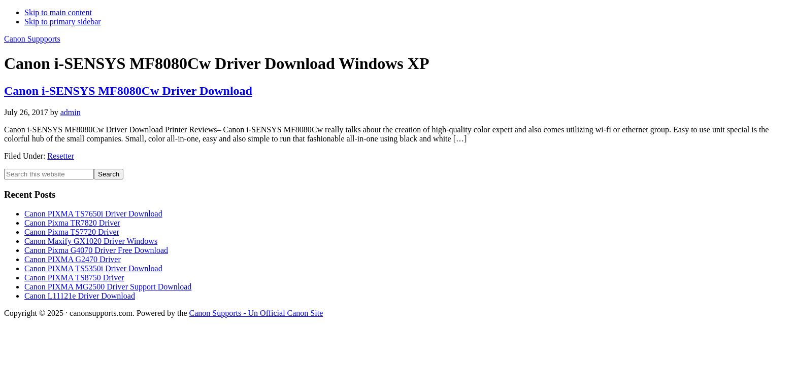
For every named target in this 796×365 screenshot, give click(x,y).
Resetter (60, 156)
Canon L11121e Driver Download (79, 295)
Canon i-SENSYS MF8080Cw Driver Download (128, 90)
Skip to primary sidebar (62, 21)
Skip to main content (58, 12)
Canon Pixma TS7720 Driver (71, 232)
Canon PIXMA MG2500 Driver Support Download (107, 286)
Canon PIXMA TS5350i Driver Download (93, 268)
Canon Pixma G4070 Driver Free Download (96, 250)
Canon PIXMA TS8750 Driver (74, 277)
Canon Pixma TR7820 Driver (72, 222)
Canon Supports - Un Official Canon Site (256, 313)
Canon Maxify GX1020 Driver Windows (90, 241)
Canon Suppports (32, 38)
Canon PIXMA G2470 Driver (72, 259)
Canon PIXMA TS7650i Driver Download (93, 213)
